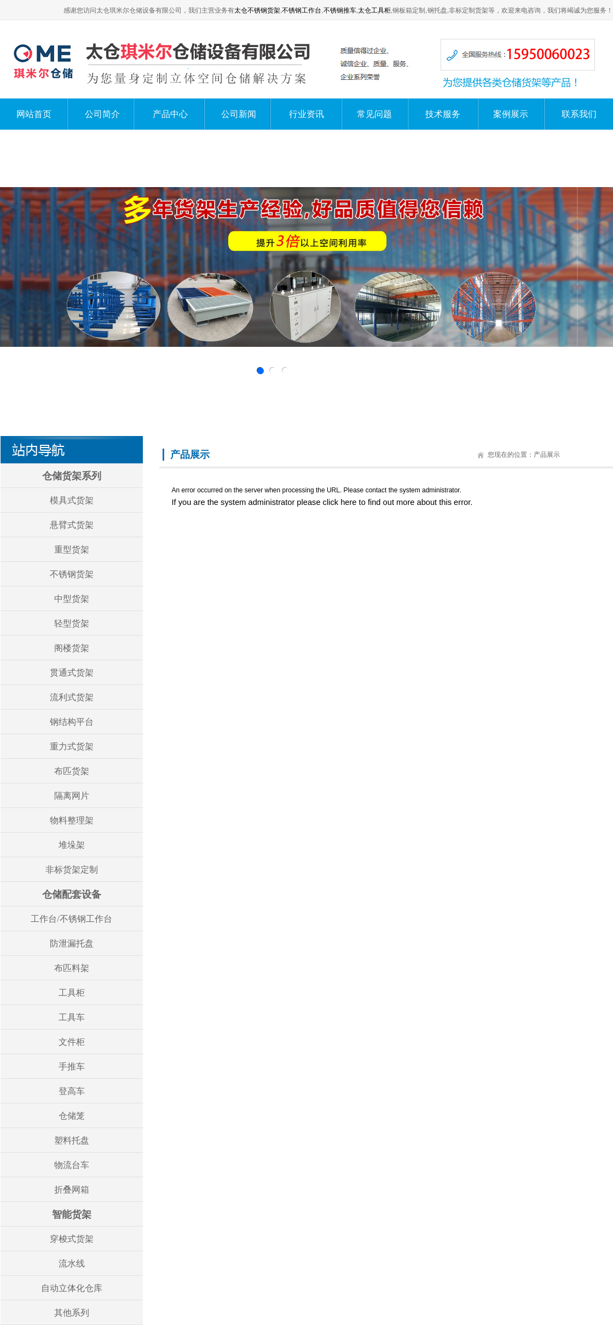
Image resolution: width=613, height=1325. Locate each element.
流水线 (72, 1263)
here (348, 502)
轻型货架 (71, 623)
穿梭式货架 (72, 1238)
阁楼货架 (71, 648)
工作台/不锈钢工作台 (71, 918)
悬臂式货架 (72, 525)
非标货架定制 (71, 869)
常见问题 (374, 114)
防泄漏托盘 (72, 943)
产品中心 (170, 114)
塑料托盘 (71, 1140)
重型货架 (71, 549)
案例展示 (510, 114)
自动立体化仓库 (71, 1288)
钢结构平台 (72, 722)
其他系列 (71, 1312)
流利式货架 (72, 697)
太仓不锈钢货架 (257, 10)
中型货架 (71, 598)
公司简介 (102, 114)
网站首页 (33, 114)
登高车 (72, 1091)
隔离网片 (71, 795)
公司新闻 (238, 114)
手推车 (72, 1066)
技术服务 (442, 114)
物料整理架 (72, 820)
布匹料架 (71, 968)
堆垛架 (72, 845)
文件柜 (72, 1042)
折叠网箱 (71, 1189)
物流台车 (71, 1165)
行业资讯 (306, 114)
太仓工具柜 (374, 10)
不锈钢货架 (72, 574)
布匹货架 (71, 771)
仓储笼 (72, 1115)
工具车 (72, 1017)
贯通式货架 (72, 672)
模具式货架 (72, 500)
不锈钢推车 (339, 10)
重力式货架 (72, 746)
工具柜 (72, 992)
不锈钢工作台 (301, 10)
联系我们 (579, 114)
